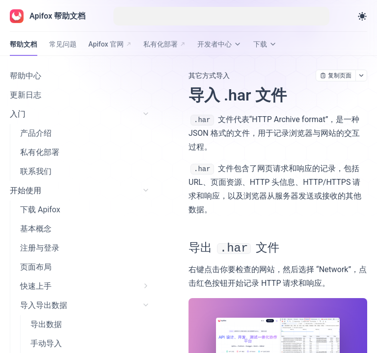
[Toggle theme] (362, 16)
